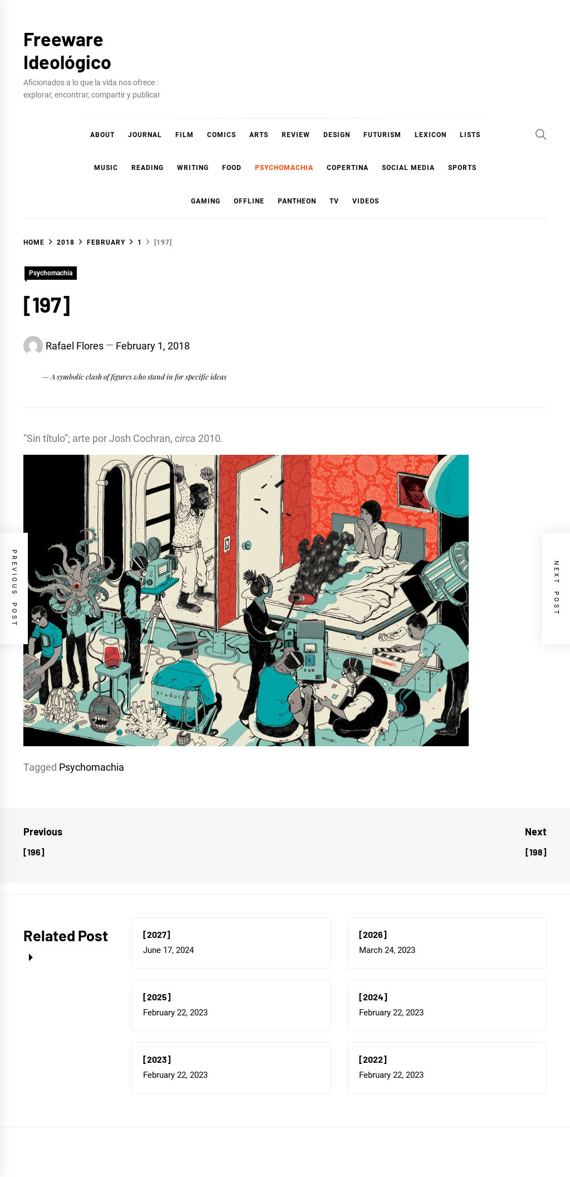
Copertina (347, 168)
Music (106, 168)
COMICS (221, 135)
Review (296, 135)
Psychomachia (284, 168)
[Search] (541, 134)
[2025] (157, 996)
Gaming (205, 201)
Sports (462, 168)
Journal (145, 135)
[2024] (373, 996)
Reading (147, 168)
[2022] (373, 1059)
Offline (249, 201)
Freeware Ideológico (67, 50)
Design (336, 135)
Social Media (408, 168)
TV (334, 201)
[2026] (373, 934)
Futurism (382, 135)
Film (184, 135)
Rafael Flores (75, 346)
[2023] (157, 1059)
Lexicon (430, 135)
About (102, 135)
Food (232, 168)
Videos (365, 201)
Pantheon (297, 201)
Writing (193, 168)
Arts (258, 135)
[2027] (156, 934)
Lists (470, 135)
